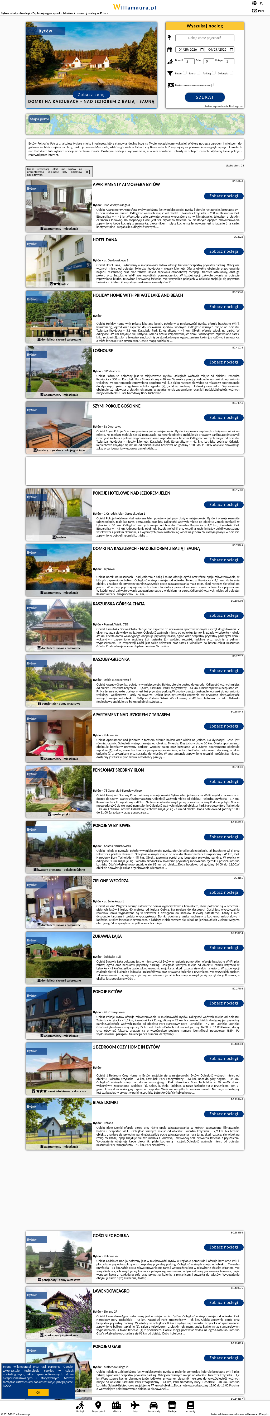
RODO (7, 1386)
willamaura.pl (135, 7)
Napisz (265, 1414)
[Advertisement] (135, 1191)
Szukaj (205, 97)
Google (68, 1367)
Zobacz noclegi (224, 195)
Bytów (32, 188)
